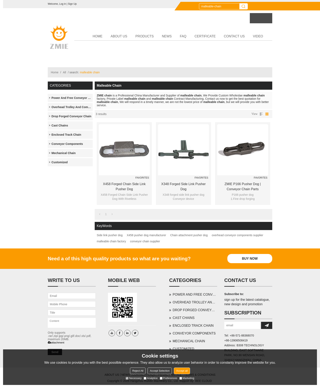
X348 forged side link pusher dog (183, 186)
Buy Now (250, 258)
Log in (62, 3)
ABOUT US (119, 36)
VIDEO (258, 36)
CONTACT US (234, 36)
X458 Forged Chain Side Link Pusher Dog (124, 186)
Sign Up (72, 3)
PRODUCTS (145, 36)
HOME (97, 36)
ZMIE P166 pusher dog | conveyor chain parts (242, 186)
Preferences (168, 378)
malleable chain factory (111, 241)
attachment (56, 342)
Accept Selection (160, 370)
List (261, 114)
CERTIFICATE (205, 36)
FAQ (183, 36)
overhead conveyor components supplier (237, 235)
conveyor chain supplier (145, 241)
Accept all (182, 370)
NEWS (167, 36)
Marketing (186, 378)
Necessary (133, 378)
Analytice (151, 378)
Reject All (137, 370)
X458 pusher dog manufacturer (146, 235)
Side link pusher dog (110, 235)
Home (54, 72)
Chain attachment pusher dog (189, 235)
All (64, 72)
